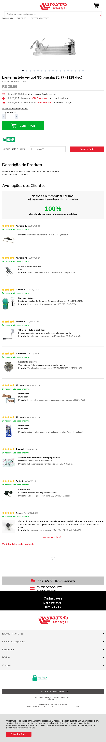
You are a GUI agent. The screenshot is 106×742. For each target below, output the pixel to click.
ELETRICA (21, 18)
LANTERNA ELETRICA (39, 18)
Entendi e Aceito (19, 734)
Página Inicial (8, 18)
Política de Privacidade (23, 728)
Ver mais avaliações (53, 537)
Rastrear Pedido (18, 634)
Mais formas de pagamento (15, 109)
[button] (23, 71)
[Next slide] (101, 42)
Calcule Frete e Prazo (13, 149)
